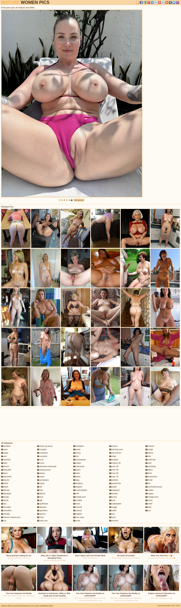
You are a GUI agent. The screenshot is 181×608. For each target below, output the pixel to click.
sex (112, 514)
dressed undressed (46, 466)
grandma (42, 510)
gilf (39, 500)
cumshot (42, 456)
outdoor (113, 460)
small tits (150, 460)
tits (147, 483)
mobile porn (79, 497)
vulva (149, 500)
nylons (113, 446)
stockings (150, 466)
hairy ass (42, 521)
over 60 (113, 473)
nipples (77, 514)
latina (76, 477)
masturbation (80, 490)
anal (4, 449)
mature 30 (115, 463)
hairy (40, 517)
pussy (113, 497)
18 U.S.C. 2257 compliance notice (40, 606)
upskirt (149, 490)
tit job (149, 480)
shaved (113, 521)
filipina (41, 494)
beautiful (6, 470)
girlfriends (42, 504)
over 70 (113, 477)
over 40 (113, 466)
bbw (4, 463)
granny (41, 514)
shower (149, 446)
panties (113, 480)
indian (77, 463)
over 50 (113, 470)
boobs (5, 497)
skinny (149, 453)
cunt (40, 460)
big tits (5, 480)
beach (5, 466)
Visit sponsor (79, 200)
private (113, 494)
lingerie (77, 487)
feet (40, 490)
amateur (6, 446)
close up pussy (44, 446)
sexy (112, 517)
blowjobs (6, 494)
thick (148, 473)
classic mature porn (10, 517)
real (112, 500)
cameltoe (6, 510)
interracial (78, 466)
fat (39, 487)
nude (76, 521)
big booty (6, 477)
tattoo (149, 470)
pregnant (114, 490)
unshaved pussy (153, 487)
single (149, 449)
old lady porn (116, 449)
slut (148, 456)
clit (3, 521)
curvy (40, 463)
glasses (41, 507)
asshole (5, 460)
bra (4, 504)
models (77, 500)
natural (77, 510)
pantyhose (115, 483)
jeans (76, 470)
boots (4, 500)
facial (40, 483)
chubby (5, 514)
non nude (78, 517)
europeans (43, 480)
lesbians (78, 483)
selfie (112, 510)
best (4, 473)
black (4, 487)
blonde (5, 490)
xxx (148, 510)
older (112, 456)
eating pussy (44, 470)
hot (76, 456)
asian (4, 453)
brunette (6, 507)
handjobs (78, 446)
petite (113, 487)
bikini (4, 483)
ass (4, 456)
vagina (149, 494)
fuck (40, 497)
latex (76, 473)
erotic (40, 477)
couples (41, 449)
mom (76, 504)
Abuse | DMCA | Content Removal (14, 606)
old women (115, 453)
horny (77, 453)
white (149, 504)
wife (148, 507)
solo (148, 463)
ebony (41, 473)
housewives (79, 460)
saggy (113, 507)
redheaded (115, 504)
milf (76, 494)
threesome (151, 477)
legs (76, 480)
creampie (42, 453)
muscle (77, 507)
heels (76, 449)
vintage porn (152, 497)
